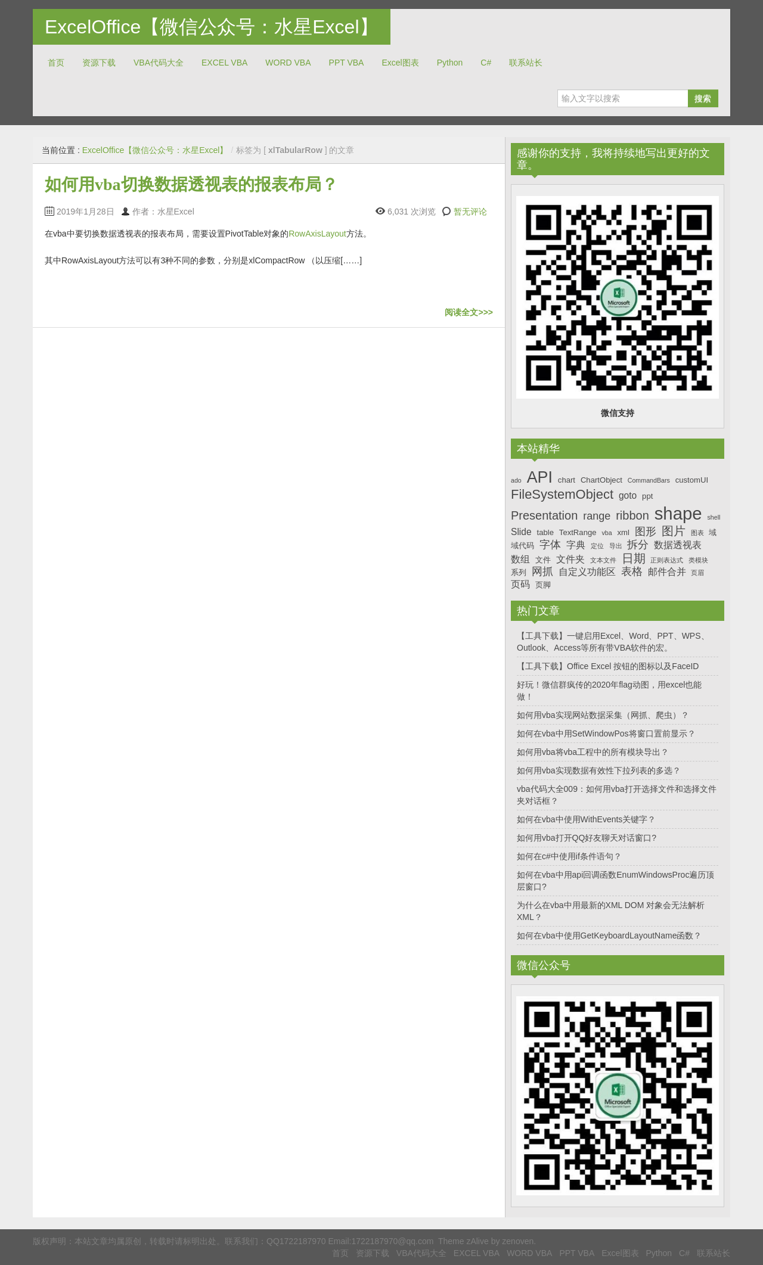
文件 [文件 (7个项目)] (543, 559)
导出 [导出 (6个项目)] (615, 545)
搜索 (702, 98)
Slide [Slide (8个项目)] (521, 532)
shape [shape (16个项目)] (678, 513)
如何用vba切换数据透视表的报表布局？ (191, 184)
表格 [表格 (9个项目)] (632, 571)
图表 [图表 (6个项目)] (697, 532)
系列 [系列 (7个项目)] (518, 572)
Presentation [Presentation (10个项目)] (544, 515)
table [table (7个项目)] (545, 532)
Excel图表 (400, 62)
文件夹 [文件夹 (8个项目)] (570, 559)
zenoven (518, 1241)
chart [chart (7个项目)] (566, 479)
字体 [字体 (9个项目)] (550, 545)
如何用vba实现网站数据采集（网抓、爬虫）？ (603, 715)
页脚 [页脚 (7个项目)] (543, 584)
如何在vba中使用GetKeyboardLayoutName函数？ (609, 935)
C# (485, 62)
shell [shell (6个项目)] (713, 517)
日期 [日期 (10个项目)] (634, 558)
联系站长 (525, 62)
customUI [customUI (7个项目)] (691, 479)
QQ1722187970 (296, 1241)
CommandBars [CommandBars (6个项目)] (649, 480)
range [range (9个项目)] (596, 516)
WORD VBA (288, 62)
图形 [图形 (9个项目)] (645, 531)
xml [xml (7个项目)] (623, 532)
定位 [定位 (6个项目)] (597, 545)
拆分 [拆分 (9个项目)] (638, 545)
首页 (56, 62)
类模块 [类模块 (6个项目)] (698, 560)
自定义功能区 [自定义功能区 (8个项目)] (587, 572)
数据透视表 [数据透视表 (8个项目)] (678, 545)
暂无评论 (470, 211)
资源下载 (99, 62)
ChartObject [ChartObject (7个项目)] (601, 479)
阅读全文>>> (469, 312)
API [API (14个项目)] (540, 477)
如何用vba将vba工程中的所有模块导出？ (593, 752)
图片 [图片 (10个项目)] (674, 530)
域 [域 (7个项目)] (713, 532)
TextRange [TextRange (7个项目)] (578, 532)
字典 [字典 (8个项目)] (575, 545)
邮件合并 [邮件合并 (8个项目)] (667, 572)
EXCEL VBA (224, 62)
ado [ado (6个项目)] (516, 480)
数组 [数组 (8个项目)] (520, 559)
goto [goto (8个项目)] (628, 495)
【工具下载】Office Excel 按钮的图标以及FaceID (608, 666)
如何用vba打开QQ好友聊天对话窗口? (586, 838)
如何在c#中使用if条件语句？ (569, 856)
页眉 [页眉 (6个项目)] (697, 572)
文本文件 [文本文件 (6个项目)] (603, 560)
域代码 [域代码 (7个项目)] (522, 545)
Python (450, 62)
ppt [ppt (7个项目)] (647, 496)
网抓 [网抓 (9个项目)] (542, 571)
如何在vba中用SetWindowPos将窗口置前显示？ (606, 733)
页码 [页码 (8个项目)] (520, 584)
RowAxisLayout (317, 233)
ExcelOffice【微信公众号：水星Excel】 (212, 27)
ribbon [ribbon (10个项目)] (632, 515)
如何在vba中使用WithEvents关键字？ (586, 819)
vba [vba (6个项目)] (606, 532)
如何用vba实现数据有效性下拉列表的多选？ (599, 770)
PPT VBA (346, 62)
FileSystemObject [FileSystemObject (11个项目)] (562, 494)
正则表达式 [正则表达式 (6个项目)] (666, 560)
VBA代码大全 (159, 62)
